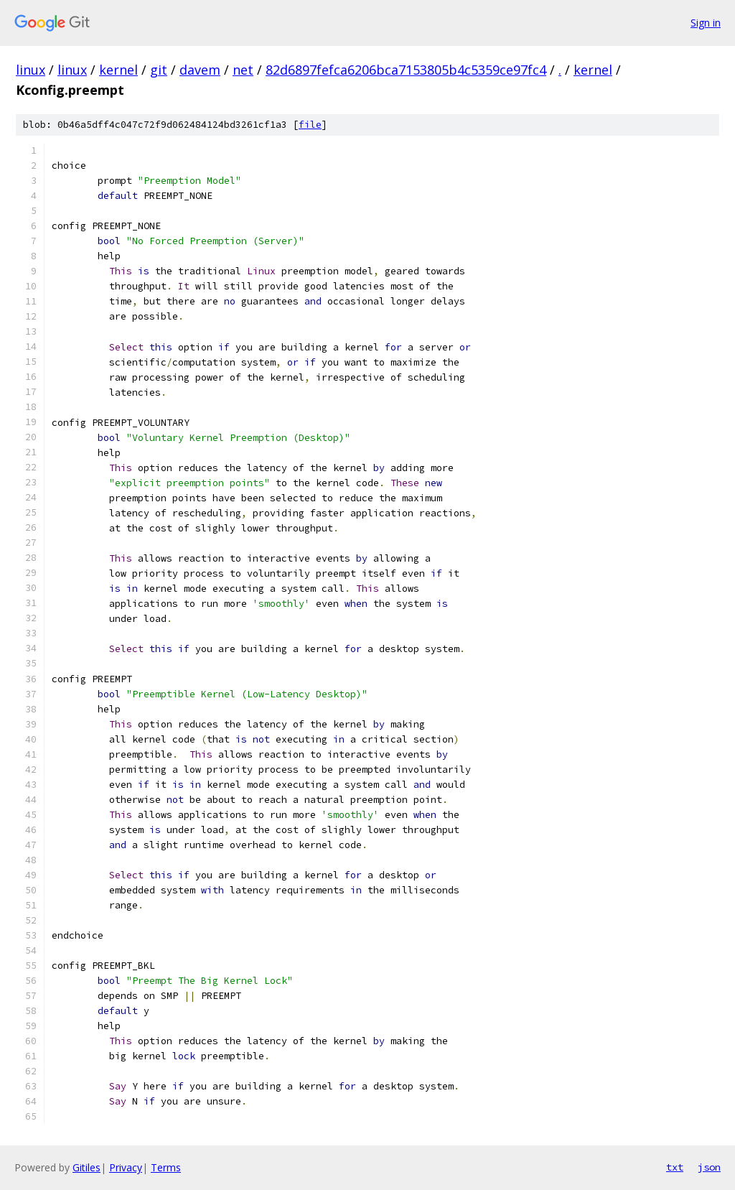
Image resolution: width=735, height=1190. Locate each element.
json (709, 1167)
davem (199, 69)
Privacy (125, 1167)
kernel (118, 69)
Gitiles (86, 1167)
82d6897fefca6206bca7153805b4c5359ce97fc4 (406, 69)
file (310, 124)
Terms (166, 1167)
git (158, 69)
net (243, 69)
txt (674, 1167)
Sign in (705, 22)
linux (30, 69)
